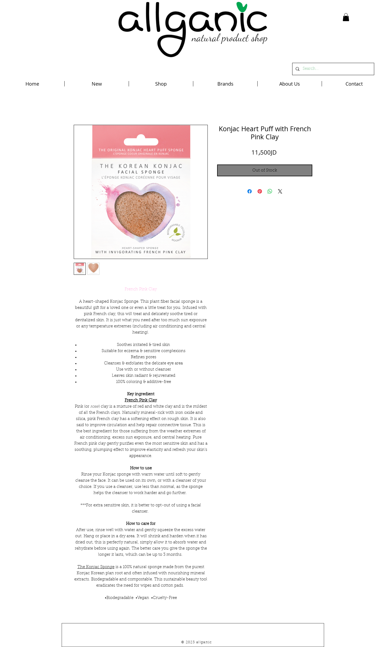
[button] (346, 17)
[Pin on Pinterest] (260, 191)
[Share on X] (280, 191)
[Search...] (333, 69)
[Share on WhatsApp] (270, 191)
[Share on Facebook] (249, 191)
